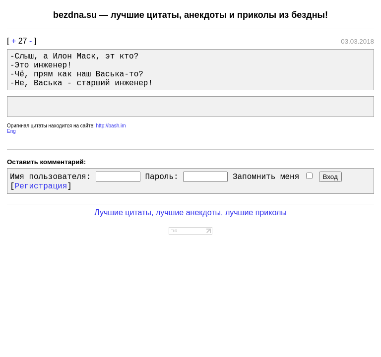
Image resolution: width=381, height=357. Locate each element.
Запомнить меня (273, 177)
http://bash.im (111, 125)
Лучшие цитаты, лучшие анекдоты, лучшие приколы (190, 212)
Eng (11, 131)
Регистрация (41, 186)
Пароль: (161, 177)
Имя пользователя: (50, 177)
